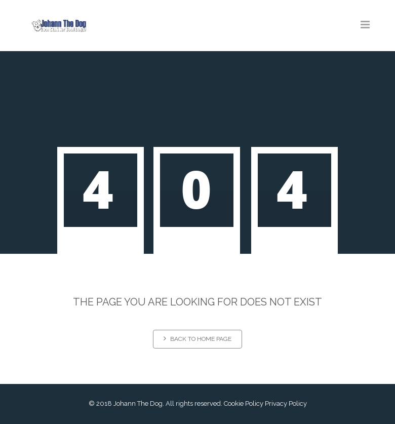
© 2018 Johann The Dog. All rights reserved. (155, 403)
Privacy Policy (286, 403)
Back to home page (197, 338)
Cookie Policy (243, 403)
